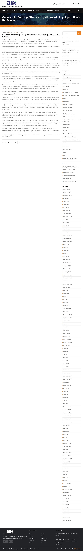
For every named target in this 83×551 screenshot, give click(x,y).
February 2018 (67, 370)
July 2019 (65, 348)
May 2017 (65, 397)
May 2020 (66, 327)
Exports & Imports (68, 104)
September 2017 (67, 385)
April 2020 (66, 330)
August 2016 (66, 425)
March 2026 (66, 189)
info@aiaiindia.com (60, 4)
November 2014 (67, 489)
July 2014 (65, 501)
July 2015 (65, 465)
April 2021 (65, 299)
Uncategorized (67, 178)
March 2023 (66, 259)
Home (3, 10)
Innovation (66, 127)
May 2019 (65, 351)
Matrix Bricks (77, 548)
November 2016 (67, 416)
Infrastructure (67, 124)
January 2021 (67, 308)
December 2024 (67, 216)
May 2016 (65, 434)
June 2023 (66, 250)
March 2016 (66, 440)
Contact (70, 10)
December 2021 (67, 275)
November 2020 (67, 315)
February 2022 (67, 269)
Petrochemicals (67, 149)
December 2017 (67, 376)
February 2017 (67, 406)
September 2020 (67, 318)
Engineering (66, 101)
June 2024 (66, 219)
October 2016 (67, 419)
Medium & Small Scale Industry (72, 140)
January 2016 (67, 446)
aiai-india (21, 32)
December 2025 (67, 195)
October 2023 (67, 238)
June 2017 (66, 394)
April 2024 (66, 226)
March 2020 (66, 333)
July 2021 (65, 290)
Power (65, 155)
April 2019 (66, 354)
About (8, 10)
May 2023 (66, 253)
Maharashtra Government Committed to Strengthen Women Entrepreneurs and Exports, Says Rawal (70, 51)
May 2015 (65, 471)
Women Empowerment (69, 181)
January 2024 (67, 232)
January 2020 (67, 339)
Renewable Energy (68, 172)
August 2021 (66, 287)
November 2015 (67, 452)
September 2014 (67, 495)
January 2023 (67, 265)
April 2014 (66, 511)
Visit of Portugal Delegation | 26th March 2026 (70, 41)
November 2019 (67, 342)
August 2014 (66, 498)
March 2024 (66, 229)
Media (64, 10)
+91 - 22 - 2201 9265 (61, 3)
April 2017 (65, 400)
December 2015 (67, 449)
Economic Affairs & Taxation (71, 95)
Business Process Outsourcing (71, 83)
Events (20, 10)
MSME (43, 10)
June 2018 (66, 364)
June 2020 (66, 324)
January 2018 (67, 373)
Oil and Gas (66, 146)
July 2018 (65, 360)
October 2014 (67, 492)
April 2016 (66, 437)
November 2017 (67, 379)
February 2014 (67, 517)
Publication (58, 10)
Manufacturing (67, 134)
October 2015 (67, 456)
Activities (14, 10)
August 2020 (66, 321)
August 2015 (66, 462)
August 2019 (66, 345)
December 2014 (67, 486)
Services (31, 538)
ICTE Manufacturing (68, 113)
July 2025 (66, 201)
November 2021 (67, 278)
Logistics (65, 130)
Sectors (38, 10)
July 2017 (65, 391)
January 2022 (67, 272)
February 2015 (67, 480)
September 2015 (67, 459)
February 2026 (67, 192)
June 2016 (66, 431)
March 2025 (66, 210)
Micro (64, 143)
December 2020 (67, 311)
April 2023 (66, 256)
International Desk (29, 10)
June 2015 (66, 468)
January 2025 (67, 213)
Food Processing (68, 107)
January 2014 (67, 520)
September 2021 (67, 284)
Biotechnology (67, 80)
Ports (64, 152)
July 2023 (66, 247)
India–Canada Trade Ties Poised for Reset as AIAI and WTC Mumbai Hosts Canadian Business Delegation (71, 62)
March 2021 (66, 302)
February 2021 (67, 305)
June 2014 (66, 505)
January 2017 (67, 410)
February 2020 (67, 336)
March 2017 (66, 403)
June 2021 (66, 293)
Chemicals (66, 86)
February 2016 (67, 443)
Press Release (5, 32)
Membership (49, 10)
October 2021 (66, 281)
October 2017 (66, 382)
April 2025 (66, 207)
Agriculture (66, 74)
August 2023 (66, 244)
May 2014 (65, 508)
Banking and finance (69, 77)
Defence (65, 89)
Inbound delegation (68, 117)
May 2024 (66, 223)
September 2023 (67, 241)
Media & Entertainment (69, 137)
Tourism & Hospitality (69, 175)
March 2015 (66, 477)
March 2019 (66, 357)
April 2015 (66, 474)
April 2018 (66, 367)
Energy (65, 98)
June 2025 (66, 204)
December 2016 (67, 413)
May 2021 (65, 296)
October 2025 (67, 198)
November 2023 (67, 235)
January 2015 (67, 483)
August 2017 (66, 388)
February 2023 (67, 262)
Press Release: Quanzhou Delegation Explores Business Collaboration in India (70, 167)
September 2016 (67, 422)
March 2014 (66, 514)
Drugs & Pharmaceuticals (70, 92)
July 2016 (65, 428)
